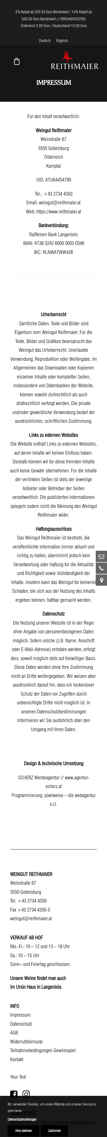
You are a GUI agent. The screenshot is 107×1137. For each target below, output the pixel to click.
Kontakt (16, 1059)
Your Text (18, 1077)
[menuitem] (45, 40)
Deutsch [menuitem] (45, 40)
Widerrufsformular (26, 1042)
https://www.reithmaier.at (58, 211)
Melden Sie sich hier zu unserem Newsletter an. (53, 1122)
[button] (13, 1096)
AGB (14, 1033)
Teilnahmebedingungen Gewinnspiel (43, 1050)
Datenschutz (21, 1024)
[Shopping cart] (14, 61)
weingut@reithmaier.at (60, 202)
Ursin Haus (26, 987)
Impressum (20, 1015)
